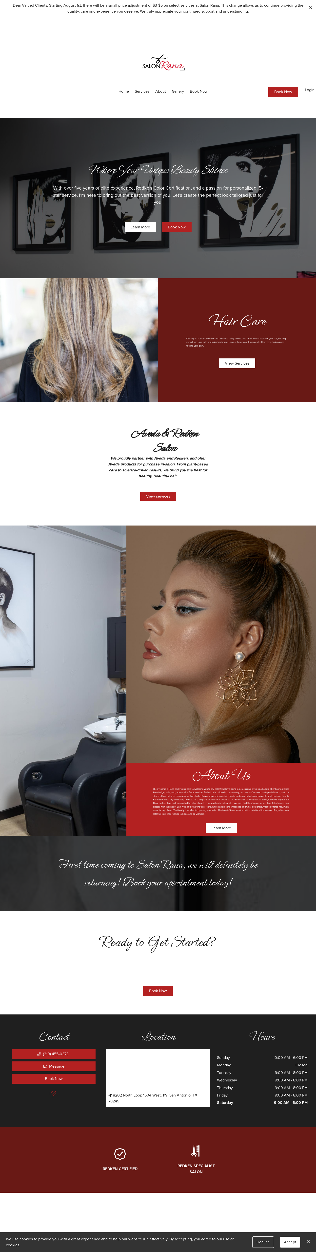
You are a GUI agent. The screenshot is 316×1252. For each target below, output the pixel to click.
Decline (263, 1242)
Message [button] (53, 1066)
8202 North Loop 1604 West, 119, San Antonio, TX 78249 (152, 1098)
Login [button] (310, 90)
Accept (290, 1242)
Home (123, 91)
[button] (54, 1054)
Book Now (199, 91)
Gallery (178, 91)
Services (142, 91)
